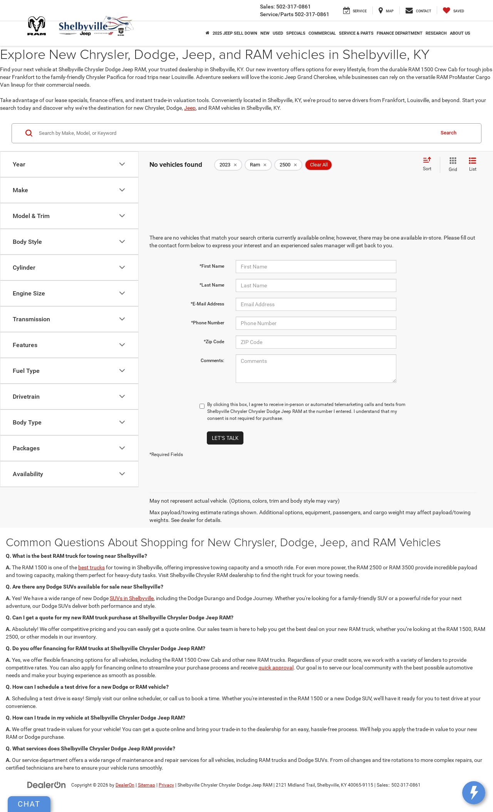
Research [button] (436, 33)
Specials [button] (295, 33)
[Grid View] (451, 165)
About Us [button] (460, 33)
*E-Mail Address (207, 304)
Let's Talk (225, 438)
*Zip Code (214, 341)
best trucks (91, 567)
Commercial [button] (322, 33)
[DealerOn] (46, 785)
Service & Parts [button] (356, 33)
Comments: (212, 360)
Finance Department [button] (400, 33)
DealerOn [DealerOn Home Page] (125, 785)
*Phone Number (207, 322)
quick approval (275, 667)
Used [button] (278, 33)
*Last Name (212, 285)
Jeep (190, 108)
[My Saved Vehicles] (453, 10)
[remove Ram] (258, 165)
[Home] (207, 33)
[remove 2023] (228, 165)
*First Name (212, 266)
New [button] (265, 33)
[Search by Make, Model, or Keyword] (235, 133)
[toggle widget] (473, 792)
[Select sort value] (429, 164)
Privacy (166, 785)
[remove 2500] (288, 165)
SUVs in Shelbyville (132, 598)
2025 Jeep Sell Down (235, 33)
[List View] (472, 165)
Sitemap (146, 785)
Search (448, 133)
